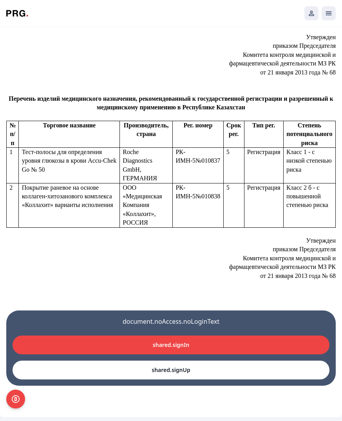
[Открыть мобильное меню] (329, 13)
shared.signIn (171, 344)
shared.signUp (171, 370)
